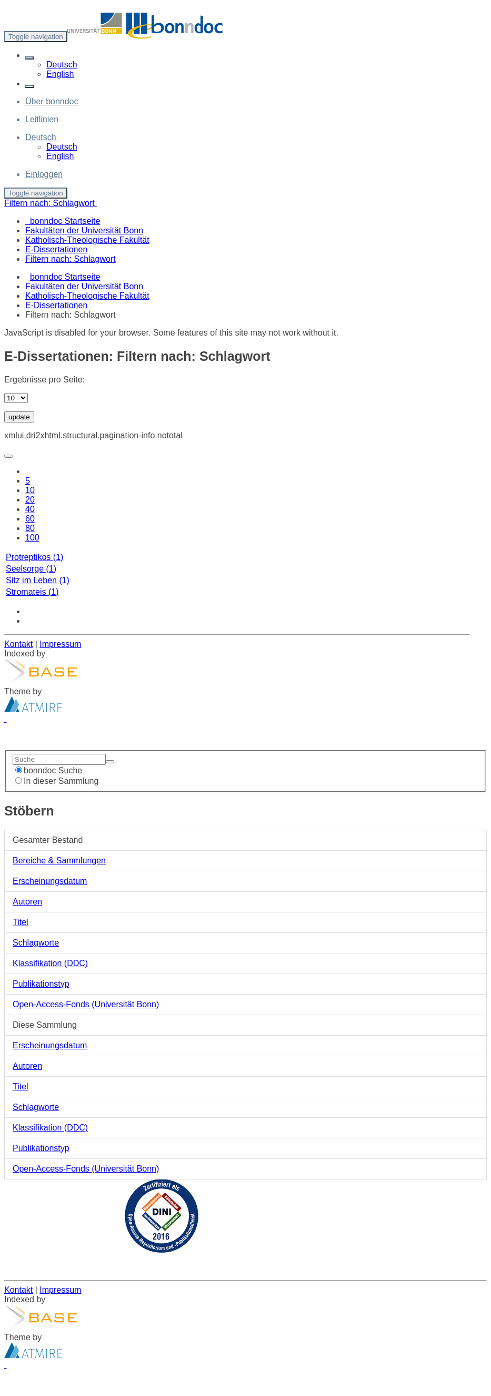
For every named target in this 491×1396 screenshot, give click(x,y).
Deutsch (61, 64)
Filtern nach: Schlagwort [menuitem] (70, 258)
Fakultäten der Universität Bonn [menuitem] (84, 230)
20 (30, 499)
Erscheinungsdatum (50, 881)
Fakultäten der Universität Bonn (84, 286)
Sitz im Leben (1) (37, 580)
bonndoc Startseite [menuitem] (62, 221)
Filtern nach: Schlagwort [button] (50, 203)
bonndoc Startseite (65, 276)
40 (30, 509)
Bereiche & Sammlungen (59, 860)
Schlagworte (36, 942)
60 (30, 518)
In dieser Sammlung (56, 780)
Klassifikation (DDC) (50, 963)
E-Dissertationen (56, 305)
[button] (29, 58)
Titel (20, 922)
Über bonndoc (51, 101)
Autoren (27, 901)
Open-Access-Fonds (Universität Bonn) (86, 1004)
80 (30, 528)
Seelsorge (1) (31, 568)
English (60, 74)
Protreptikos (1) (34, 557)
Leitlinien (41, 119)
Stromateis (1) (32, 591)
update (19, 417)
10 (30, 490)
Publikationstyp (41, 983)
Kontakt (18, 644)
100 (32, 537)
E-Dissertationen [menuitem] (56, 249)
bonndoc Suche (48, 770)
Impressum (60, 644)
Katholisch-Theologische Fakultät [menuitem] (87, 239)
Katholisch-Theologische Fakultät (87, 295)
